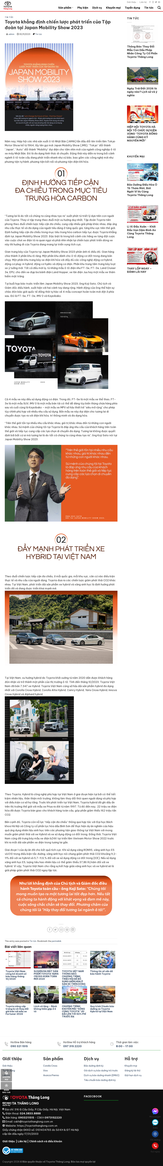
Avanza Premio (51, 1075)
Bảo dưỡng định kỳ (93, 1065)
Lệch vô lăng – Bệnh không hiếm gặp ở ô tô (45, 1009)
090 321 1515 (19, 1046)
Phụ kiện (82, 7)
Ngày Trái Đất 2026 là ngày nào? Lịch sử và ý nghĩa (142, 92)
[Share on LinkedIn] (72, 929)
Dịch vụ (97, 7)
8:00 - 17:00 (124, 1046)
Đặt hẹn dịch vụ (133, 1075)
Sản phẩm (65, 7)
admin (11, 34)
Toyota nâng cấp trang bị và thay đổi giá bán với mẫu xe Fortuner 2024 (17, 1010)
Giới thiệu (131, 2)
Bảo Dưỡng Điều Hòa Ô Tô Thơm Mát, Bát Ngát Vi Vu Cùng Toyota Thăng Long (142, 190)
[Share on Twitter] (55, 929)
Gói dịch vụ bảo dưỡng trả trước (101, 1070)
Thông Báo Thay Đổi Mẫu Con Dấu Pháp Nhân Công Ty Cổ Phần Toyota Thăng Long (142, 51)
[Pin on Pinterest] (67, 929)
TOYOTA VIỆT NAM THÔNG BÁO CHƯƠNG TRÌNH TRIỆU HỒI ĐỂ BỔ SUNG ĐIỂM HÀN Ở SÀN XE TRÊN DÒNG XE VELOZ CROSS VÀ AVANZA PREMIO (74, 977)
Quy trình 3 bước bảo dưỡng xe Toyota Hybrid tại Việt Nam (102, 1009)
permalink (56, 941)
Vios (45, 1070)
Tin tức (148, 7)
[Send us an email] (159, 2)
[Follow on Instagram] (153, 2)
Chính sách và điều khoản (45, 1141)
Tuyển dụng (132, 7)
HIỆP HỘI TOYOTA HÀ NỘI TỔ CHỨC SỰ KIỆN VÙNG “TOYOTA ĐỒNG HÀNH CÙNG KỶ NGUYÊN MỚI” (142, 133)
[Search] (159, 7)
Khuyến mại (113, 7)
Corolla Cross (50, 1065)
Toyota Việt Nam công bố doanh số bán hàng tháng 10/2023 (16, 975)
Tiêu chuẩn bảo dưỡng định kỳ (100, 1080)
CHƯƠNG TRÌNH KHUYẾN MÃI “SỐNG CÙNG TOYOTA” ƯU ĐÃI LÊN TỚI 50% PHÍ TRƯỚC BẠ (74, 1011)
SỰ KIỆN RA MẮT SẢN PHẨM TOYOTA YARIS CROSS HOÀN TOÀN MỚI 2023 (46, 975)
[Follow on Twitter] (156, 2)
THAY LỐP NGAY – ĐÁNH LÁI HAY (139, 270)
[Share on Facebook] (49, 929)
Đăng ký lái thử (132, 1070)
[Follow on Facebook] (150, 2)
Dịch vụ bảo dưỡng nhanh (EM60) (101, 1075)
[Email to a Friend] (61, 929)
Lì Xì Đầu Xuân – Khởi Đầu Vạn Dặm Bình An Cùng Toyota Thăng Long (141, 232)
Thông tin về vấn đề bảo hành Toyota (101, 972)
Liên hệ (143, 2)
